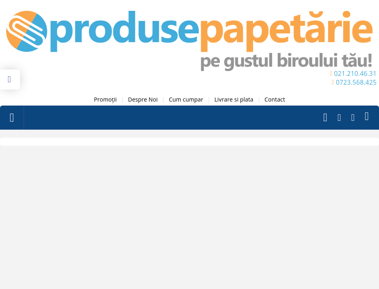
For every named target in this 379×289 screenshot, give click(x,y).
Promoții (105, 99)
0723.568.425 (356, 82)
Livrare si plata (233, 99)
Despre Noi (142, 99)
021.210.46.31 (355, 73)
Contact (274, 99)
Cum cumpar (186, 99)
